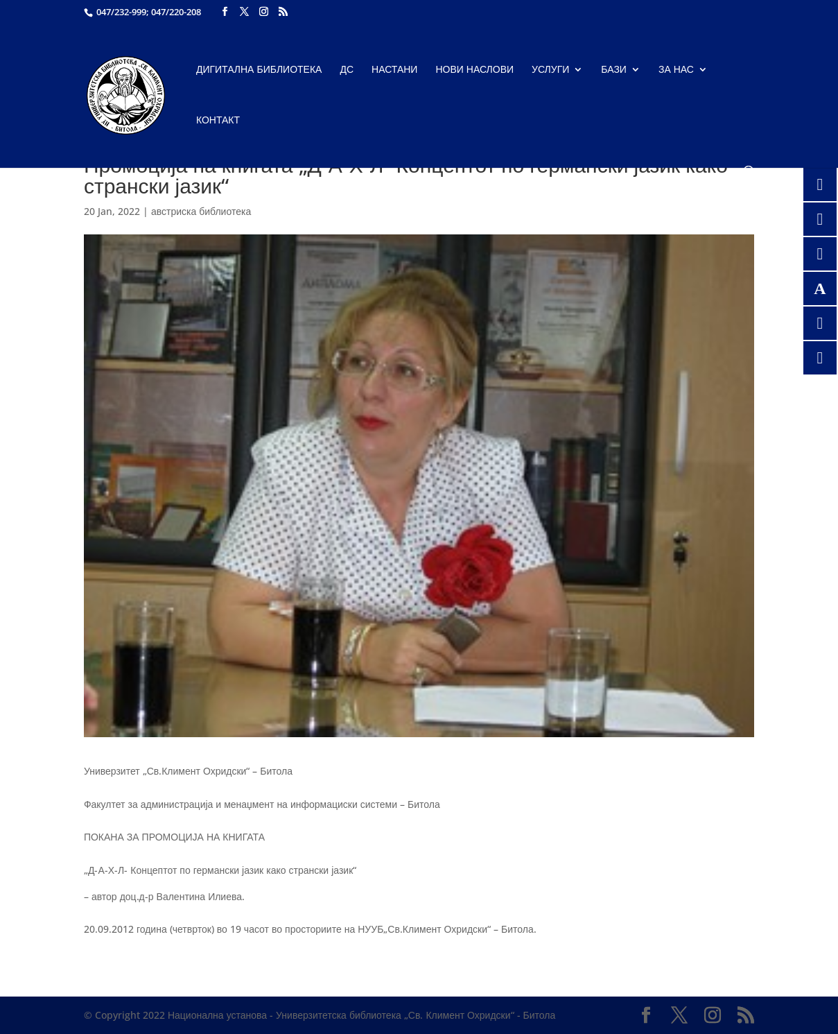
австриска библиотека (201, 211)
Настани (394, 70)
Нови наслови (474, 70)
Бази (614, 70)
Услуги (550, 70)
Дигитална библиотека (259, 70)
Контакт (218, 120)
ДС (346, 70)
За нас (676, 70)
